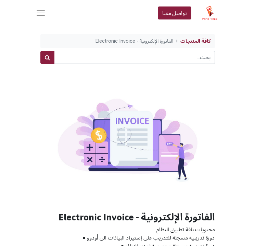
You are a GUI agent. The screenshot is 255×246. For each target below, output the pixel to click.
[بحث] (47, 57)
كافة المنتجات (195, 41)
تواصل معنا (174, 13)
